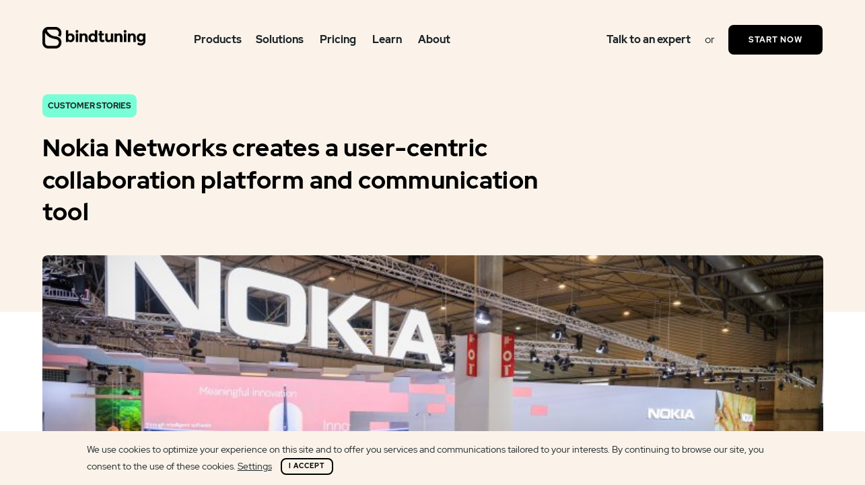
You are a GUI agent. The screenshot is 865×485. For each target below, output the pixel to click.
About (434, 39)
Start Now (775, 39)
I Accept (307, 465)
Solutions (280, 39)
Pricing (338, 39)
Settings (255, 466)
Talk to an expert (649, 39)
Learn (387, 39)
